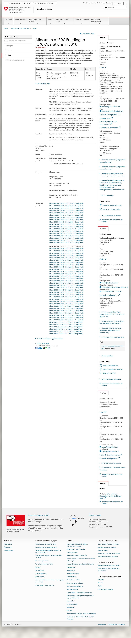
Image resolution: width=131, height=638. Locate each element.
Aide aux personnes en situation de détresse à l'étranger (81, 560)
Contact (102, 37)
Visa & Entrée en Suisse (64, 22)
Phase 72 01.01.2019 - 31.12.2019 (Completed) (66, 210)
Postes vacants (8, 550)
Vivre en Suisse (102, 550)
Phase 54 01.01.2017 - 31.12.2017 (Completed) (66, 224)
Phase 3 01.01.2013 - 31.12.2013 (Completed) (65, 329)
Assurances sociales (73, 573)
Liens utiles (70, 601)
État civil (69, 610)
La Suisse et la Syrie (82, 22)
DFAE (28, 3)
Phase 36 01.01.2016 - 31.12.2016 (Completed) (66, 262)
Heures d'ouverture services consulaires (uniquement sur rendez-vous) (110, 330)
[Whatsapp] (46, 347)
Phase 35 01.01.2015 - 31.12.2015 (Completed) (66, 264)
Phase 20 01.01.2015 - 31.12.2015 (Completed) (66, 299)
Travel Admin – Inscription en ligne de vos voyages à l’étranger (80, 597)
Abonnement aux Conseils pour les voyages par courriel (49, 581)
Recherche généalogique (75, 586)
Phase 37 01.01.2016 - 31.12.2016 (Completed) (66, 260)
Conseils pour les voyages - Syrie (45, 544)
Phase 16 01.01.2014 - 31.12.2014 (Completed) (66, 306)
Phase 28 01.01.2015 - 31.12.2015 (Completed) (66, 281)
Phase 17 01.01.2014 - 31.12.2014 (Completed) (66, 304)
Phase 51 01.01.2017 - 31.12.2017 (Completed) (66, 231)
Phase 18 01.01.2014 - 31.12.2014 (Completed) (66, 301)
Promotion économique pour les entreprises (81, 614)
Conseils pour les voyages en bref (46, 547)
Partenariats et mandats (105, 589)
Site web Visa (106, 118)
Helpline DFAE (95, 515)
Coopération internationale (99, 22)
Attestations (71, 570)
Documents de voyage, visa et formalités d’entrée (48, 557)
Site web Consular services (111, 455)
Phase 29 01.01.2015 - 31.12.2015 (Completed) (66, 278)
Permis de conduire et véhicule (77, 556)
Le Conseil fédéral (14, 3)
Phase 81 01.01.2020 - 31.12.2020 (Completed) (66, 203)
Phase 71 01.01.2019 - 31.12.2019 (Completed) (66, 213)
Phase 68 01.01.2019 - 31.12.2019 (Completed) (66, 219)
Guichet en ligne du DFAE (39, 515)
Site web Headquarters (110, 115)
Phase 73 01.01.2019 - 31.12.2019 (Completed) (66, 208)
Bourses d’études (72, 589)
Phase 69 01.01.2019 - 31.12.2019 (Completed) (66, 217)
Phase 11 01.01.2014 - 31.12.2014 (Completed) (66, 317)
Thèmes (100, 583)
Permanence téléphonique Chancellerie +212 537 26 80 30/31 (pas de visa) (112, 314)
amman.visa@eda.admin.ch (112, 111)
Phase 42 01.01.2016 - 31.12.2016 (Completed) (66, 248)
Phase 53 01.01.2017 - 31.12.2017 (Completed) (66, 226)
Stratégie (101, 579)
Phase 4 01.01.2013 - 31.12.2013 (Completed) (65, 327)
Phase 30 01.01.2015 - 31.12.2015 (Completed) (66, 276)
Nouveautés (8, 544)
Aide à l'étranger (40, 573)
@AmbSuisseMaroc (110, 365)
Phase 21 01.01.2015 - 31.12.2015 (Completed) (66, 297)
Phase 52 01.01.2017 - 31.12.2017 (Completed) (66, 229)
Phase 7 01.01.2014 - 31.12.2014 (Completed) (65, 324)
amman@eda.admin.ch (111, 107)
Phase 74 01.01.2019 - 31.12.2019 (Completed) (66, 206)
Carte (103, 68)
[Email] (49, 347)
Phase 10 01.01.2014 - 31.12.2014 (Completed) (66, 320)
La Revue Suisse (72, 604)
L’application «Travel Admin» (44, 585)
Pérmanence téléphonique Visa (112, 337)
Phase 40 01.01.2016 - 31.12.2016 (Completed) (66, 253)
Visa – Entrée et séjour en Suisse (108, 544)
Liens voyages (39, 577)
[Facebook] (36, 347)
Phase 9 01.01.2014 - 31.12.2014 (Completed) (65, 322)
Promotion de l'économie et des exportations (108, 570)
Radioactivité (39, 570)
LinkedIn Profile (109, 373)
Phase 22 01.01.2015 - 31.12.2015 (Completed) (66, 294)
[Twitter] (39, 347)
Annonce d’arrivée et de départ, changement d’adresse (77, 545)
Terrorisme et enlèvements (44, 564)
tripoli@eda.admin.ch (110, 451)
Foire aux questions (41, 561)
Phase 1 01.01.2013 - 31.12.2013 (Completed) (65, 333)
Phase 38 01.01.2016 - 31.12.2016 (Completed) (66, 258)
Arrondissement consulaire (111, 215)
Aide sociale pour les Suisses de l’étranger (80, 564)
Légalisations (71, 567)
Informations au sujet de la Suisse (109, 554)
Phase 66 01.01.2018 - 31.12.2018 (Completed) (66, 222)
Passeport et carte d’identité (76, 549)
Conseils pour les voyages (37, 22)
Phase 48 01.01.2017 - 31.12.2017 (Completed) (66, 238)
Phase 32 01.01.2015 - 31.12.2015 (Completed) (66, 271)
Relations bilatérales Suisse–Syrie (108, 565)
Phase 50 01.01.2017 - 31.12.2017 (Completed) (66, 233)
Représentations (21, 22)
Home (6, 28)
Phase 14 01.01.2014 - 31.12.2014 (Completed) (66, 310)
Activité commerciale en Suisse (108, 557)
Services (51, 22)
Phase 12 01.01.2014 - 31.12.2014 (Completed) (66, 315)
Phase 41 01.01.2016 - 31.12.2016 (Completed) (66, 251)
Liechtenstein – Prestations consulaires (79, 593)
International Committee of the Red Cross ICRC (110, 496)
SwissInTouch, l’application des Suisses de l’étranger (80, 618)
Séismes (37, 567)
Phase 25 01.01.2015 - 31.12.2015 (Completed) (66, 287)
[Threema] (44, 347)
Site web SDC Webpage (110, 127)
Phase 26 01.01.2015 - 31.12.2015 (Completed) (66, 285)
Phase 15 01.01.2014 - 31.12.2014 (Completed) (66, 308)
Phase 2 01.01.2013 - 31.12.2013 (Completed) (65, 331)
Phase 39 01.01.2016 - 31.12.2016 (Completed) (66, 255)
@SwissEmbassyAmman (112, 205)
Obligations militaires (74, 580)
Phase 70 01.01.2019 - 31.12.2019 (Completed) (66, 215)
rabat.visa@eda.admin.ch (111, 291)
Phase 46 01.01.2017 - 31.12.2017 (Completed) (66, 242)
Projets (100, 586)
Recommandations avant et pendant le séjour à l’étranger (48, 551)
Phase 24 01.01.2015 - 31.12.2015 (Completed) (66, 290)
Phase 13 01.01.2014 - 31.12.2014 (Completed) (66, 313)
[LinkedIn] (41, 347)
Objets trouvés (71, 577)
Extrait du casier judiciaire (75, 583)
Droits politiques (72, 552)
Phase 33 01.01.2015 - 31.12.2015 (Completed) (66, 269)
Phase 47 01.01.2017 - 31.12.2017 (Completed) (66, 240)
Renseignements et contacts (107, 547)
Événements (8, 547)
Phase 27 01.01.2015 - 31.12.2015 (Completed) (66, 283)
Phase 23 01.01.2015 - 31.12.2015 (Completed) (66, 292)
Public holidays (107, 196)
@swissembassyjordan (111, 209)
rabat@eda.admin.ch (110, 283)
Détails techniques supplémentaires (50, 339)
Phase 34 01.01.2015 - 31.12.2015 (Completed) (66, 267)
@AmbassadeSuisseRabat (113, 369)
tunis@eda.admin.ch (110, 447)
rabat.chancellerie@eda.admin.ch (115, 287)
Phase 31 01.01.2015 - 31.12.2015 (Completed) (66, 274)
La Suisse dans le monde (45, 3)
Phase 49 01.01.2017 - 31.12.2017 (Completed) (66, 236)
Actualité (8, 22)
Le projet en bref (43, 84)
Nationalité (70, 607)
